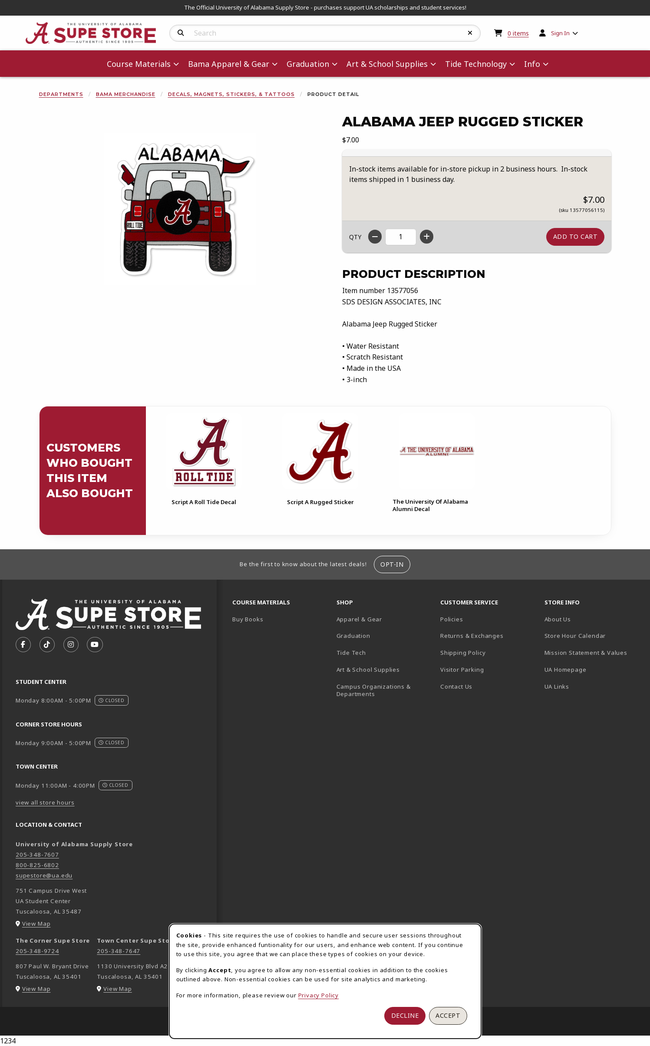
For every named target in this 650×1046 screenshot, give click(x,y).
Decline (405, 1015)
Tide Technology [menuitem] (476, 64)
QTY (355, 237)
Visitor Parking (462, 669)
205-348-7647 (118, 951)
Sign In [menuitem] (560, 33)
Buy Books (247, 619)
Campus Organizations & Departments (385, 690)
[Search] (181, 33)
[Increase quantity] (426, 237)
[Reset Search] (470, 33)
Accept (448, 1015)
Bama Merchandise (125, 94)
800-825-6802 (37, 865)
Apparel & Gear (360, 619)
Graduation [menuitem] (308, 64)
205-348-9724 (37, 951)
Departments (61, 94)
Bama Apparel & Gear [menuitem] (228, 64)
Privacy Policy (318, 995)
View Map (36, 923)
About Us (557, 619)
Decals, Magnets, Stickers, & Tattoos (231, 94)
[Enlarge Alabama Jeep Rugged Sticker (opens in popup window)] (180, 209)
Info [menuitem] (532, 64)
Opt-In (391, 564)
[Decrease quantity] (375, 237)
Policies (451, 619)
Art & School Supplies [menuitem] (387, 64)
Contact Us (456, 686)
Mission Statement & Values (585, 653)
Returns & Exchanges (472, 636)
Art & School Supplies (368, 669)
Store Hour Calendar (593, 635)
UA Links (557, 686)
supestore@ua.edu (44, 875)
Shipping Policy (462, 653)
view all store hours (45, 802)
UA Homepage (593, 669)
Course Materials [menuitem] (139, 64)
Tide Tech (351, 653)
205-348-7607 (37, 854)
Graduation (353, 636)
